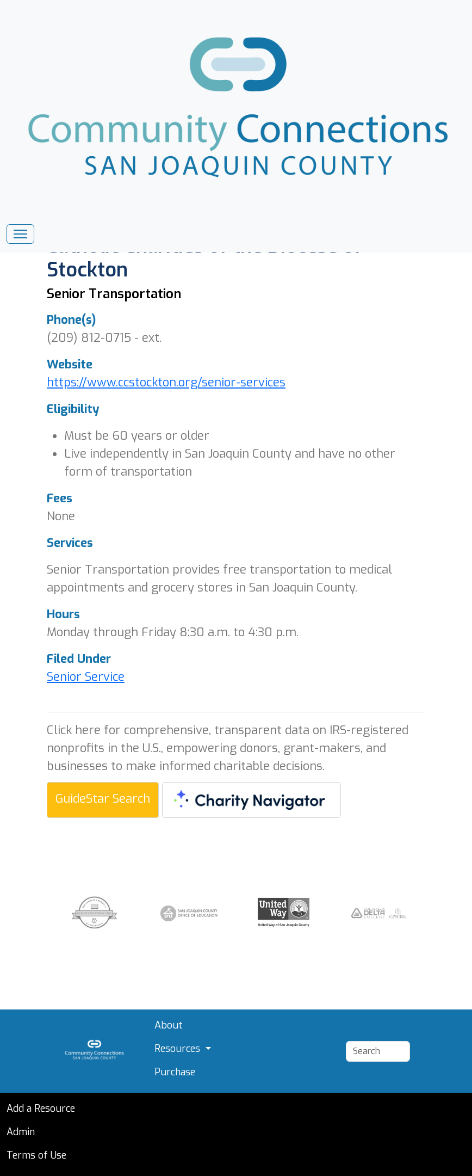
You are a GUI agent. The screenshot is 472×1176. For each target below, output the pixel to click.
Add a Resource (41, 1108)
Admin (21, 1131)
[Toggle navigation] (20, 234)
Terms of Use (36, 1155)
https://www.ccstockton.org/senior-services (166, 382)
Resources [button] (178, 1048)
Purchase (174, 1072)
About (168, 1025)
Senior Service (86, 677)
